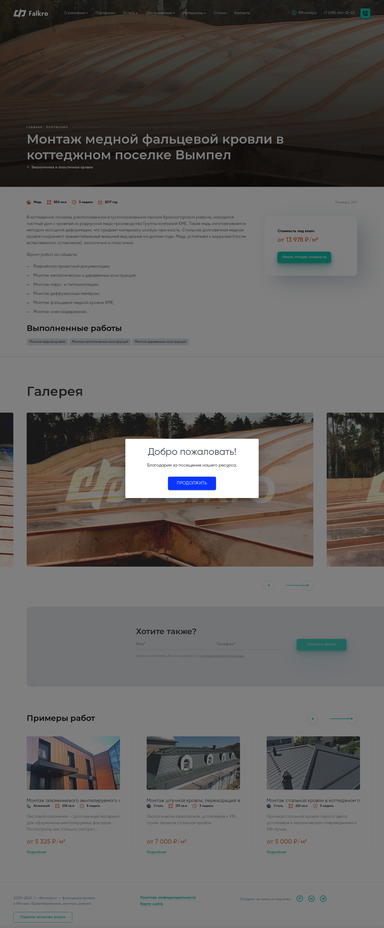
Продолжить (192, 483)
